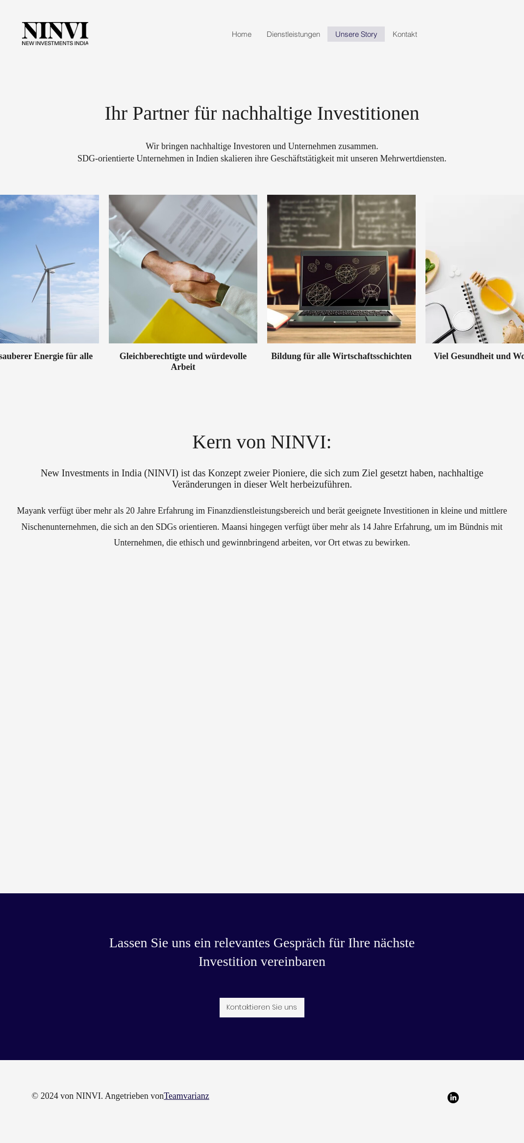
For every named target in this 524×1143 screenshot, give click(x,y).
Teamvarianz (186, 1096)
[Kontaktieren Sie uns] (262, 1007)
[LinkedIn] (453, 1097)
